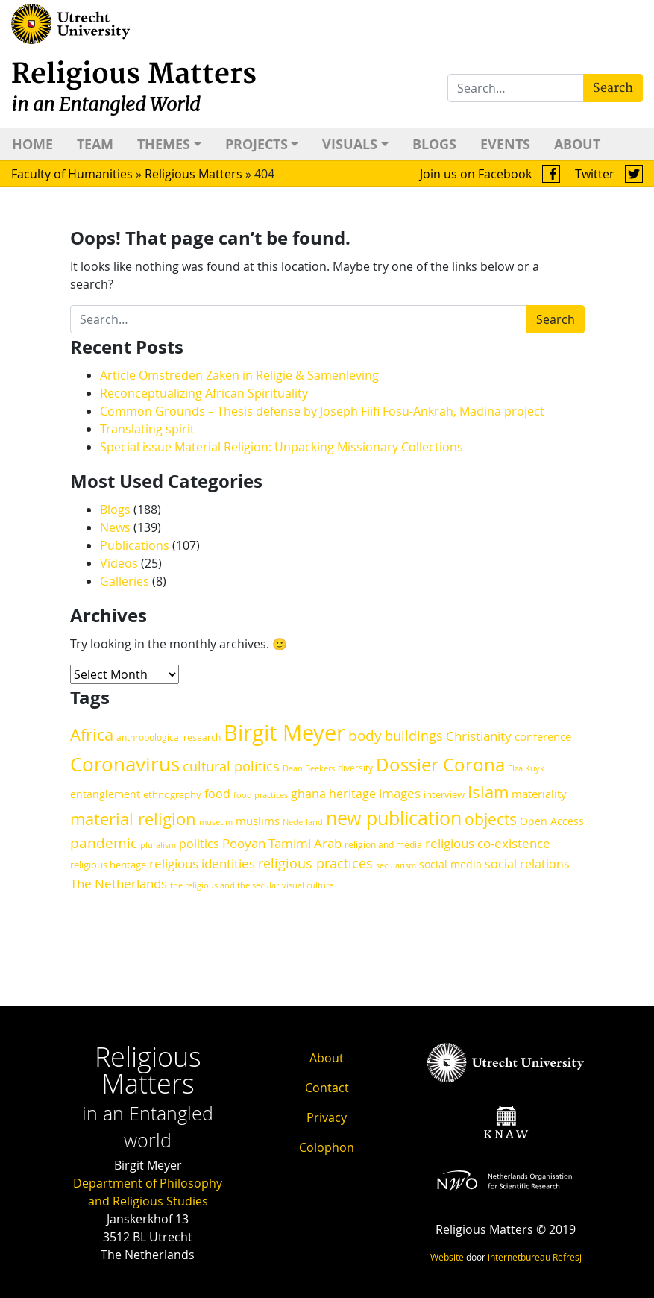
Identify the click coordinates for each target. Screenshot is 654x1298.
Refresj (567, 1257)
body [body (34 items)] (365, 735)
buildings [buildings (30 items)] (414, 735)
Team (95, 144)
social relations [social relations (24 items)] (527, 864)
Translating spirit (147, 429)
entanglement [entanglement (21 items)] (105, 794)
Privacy (326, 1117)
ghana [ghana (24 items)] (308, 794)
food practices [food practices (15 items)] (260, 795)
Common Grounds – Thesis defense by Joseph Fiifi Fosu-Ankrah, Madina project (322, 411)
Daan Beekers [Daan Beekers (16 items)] (309, 768)
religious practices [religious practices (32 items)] (315, 863)
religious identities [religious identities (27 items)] (202, 863)
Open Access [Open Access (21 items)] (552, 821)
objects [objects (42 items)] (491, 819)
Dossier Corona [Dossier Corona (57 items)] (440, 765)
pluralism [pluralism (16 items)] (158, 844)
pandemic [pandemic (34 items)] (103, 842)
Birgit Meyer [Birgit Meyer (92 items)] (284, 732)
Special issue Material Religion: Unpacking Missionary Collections (281, 447)
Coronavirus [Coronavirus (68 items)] (125, 764)
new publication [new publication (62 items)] (394, 818)
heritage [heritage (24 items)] (352, 794)
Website (447, 1257)
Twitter (609, 174)
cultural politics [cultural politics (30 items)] (231, 766)
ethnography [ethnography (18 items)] (172, 794)
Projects (256, 144)
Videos (119, 563)
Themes (163, 144)
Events (505, 144)
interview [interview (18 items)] (444, 794)
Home (32, 144)
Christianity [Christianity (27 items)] (479, 735)
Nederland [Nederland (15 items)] (303, 822)
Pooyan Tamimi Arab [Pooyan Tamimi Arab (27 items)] (282, 843)
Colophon (326, 1147)
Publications (134, 545)
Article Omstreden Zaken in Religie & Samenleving (239, 375)
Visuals (349, 144)
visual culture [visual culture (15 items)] (307, 885)
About (577, 144)
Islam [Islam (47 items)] (488, 792)
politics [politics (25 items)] (199, 843)
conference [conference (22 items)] (543, 737)
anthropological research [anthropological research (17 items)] (168, 737)
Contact (327, 1087)
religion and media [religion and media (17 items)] (383, 844)
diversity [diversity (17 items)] (355, 768)
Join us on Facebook (490, 174)
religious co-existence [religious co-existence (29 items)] (487, 843)
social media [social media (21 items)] (450, 864)
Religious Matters (134, 86)
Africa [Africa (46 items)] (91, 734)
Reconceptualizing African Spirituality (205, 393)
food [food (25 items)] (217, 794)
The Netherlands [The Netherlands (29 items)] (118, 883)
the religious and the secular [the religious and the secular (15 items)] (224, 885)
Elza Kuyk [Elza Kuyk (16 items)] (526, 768)
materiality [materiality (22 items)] (539, 794)
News (115, 527)
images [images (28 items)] (400, 793)
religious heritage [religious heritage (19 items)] (108, 864)
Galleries (124, 581)
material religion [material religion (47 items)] (133, 819)
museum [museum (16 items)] (216, 821)
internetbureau (519, 1257)
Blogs (434, 144)
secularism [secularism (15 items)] (396, 865)
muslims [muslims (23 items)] (258, 820)
